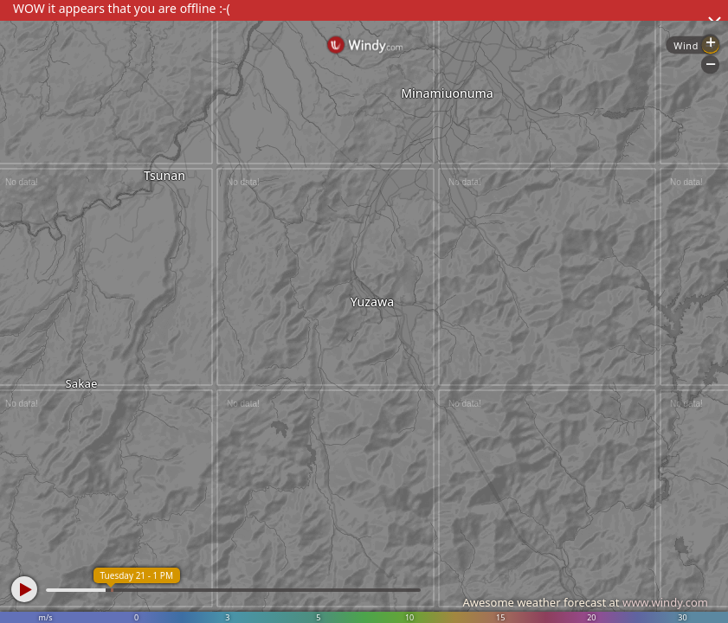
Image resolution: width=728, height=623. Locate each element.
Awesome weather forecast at (585, 602)
